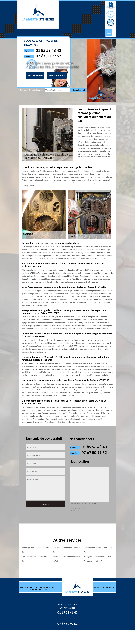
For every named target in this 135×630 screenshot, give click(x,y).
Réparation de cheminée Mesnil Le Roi (98, 549)
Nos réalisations (35, 75)
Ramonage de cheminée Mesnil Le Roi (35, 549)
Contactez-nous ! (57, 75)
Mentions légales (38, 590)
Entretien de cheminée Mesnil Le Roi (35, 558)
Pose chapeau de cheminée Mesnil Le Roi (67, 558)
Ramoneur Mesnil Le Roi (93, 561)
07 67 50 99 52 (94, 452)
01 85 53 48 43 (94, 446)
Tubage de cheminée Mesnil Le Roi (98, 556)
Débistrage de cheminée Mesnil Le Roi (66, 549)
